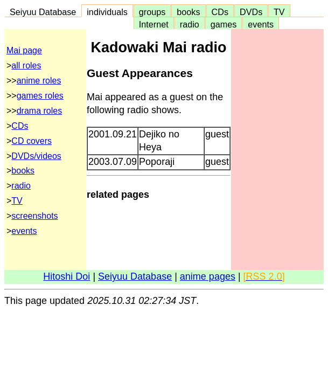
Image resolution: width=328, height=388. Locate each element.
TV (279, 12)
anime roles (39, 80)
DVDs (251, 12)
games (224, 24)
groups (152, 12)
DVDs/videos (36, 156)
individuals (107, 12)
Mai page (24, 50)
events (260, 24)
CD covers (31, 141)
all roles (26, 65)
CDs (220, 12)
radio (189, 24)
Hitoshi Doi (66, 276)
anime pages (207, 276)
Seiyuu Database (43, 12)
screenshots (34, 215)
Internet (153, 24)
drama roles (39, 110)
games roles (40, 95)
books (188, 12)
